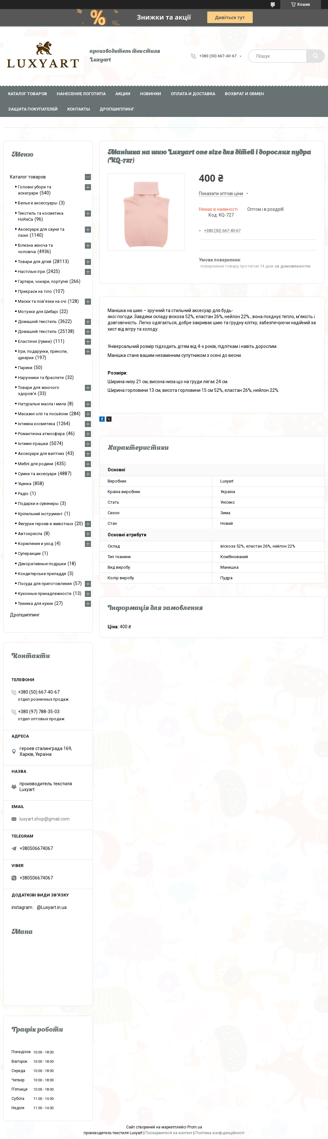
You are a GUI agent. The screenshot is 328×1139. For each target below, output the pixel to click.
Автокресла (30, 533)
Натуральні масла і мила (42, 403)
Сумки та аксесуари (37, 473)
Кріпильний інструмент (40, 513)
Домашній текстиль (37, 321)
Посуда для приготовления (45, 583)
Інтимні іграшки (33, 443)
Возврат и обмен (244, 93)
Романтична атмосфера (41, 433)
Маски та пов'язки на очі (42, 301)
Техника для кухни (35, 603)
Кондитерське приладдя (42, 573)
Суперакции (29, 553)
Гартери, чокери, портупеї (43, 281)
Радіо (23, 493)
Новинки (150, 93)
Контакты (78, 109)
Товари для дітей (34, 261)
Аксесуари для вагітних (41, 453)
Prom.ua (194, 1127)
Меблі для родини (35, 463)
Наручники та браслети (41, 377)
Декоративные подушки (42, 563)
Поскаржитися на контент (169, 1133)
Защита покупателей (33, 109)
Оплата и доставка (193, 93)
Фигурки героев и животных (45, 523)
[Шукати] (315, 56)
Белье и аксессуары (37, 203)
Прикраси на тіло (35, 291)
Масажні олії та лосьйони (43, 413)
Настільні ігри (31, 271)
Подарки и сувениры (38, 503)
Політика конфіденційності (219, 1133)
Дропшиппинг (117, 109)
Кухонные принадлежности (44, 593)
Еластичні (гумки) (35, 341)
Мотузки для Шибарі (38, 311)
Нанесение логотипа (81, 93)
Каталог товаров (27, 93)
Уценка (24, 483)
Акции (122, 93)
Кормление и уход (35, 543)
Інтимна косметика (36, 423)
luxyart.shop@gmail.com (45, 818)
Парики (25, 367)
